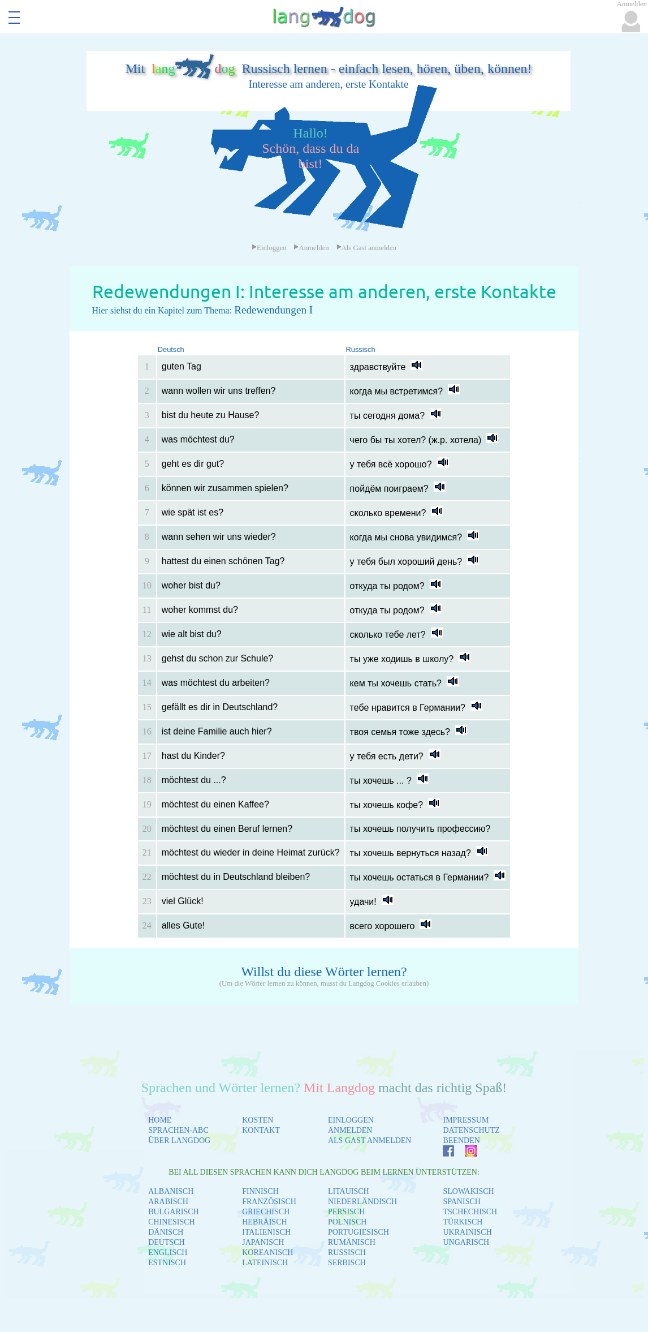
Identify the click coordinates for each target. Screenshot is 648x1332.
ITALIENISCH (266, 1232)
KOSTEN (257, 1120)
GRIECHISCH (266, 1212)
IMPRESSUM (466, 1120)
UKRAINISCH (467, 1232)
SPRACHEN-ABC (178, 1130)
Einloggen (269, 248)
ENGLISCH (167, 1252)
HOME (159, 1120)
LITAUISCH (348, 1191)
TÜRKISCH (462, 1222)
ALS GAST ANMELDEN (370, 1140)
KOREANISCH (267, 1252)
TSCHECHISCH (470, 1212)
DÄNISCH (165, 1232)
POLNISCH (347, 1222)
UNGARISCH (466, 1242)
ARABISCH (168, 1201)
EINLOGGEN (351, 1120)
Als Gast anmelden (366, 248)
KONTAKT (261, 1130)
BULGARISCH (173, 1212)
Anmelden (311, 248)
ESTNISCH (167, 1262)
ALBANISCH (170, 1191)
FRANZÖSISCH (269, 1201)
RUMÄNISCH (351, 1242)
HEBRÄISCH (264, 1222)
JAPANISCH (263, 1242)
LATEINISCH (265, 1262)
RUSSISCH (347, 1252)
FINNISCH (260, 1191)
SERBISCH (347, 1262)
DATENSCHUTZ (471, 1130)
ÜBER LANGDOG (179, 1140)
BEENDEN (461, 1140)
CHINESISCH (171, 1222)
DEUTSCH (166, 1242)
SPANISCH (461, 1201)
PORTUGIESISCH (358, 1232)
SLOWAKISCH (468, 1191)
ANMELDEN (350, 1130)
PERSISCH (346, 1212)
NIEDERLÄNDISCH (362, 1201)
